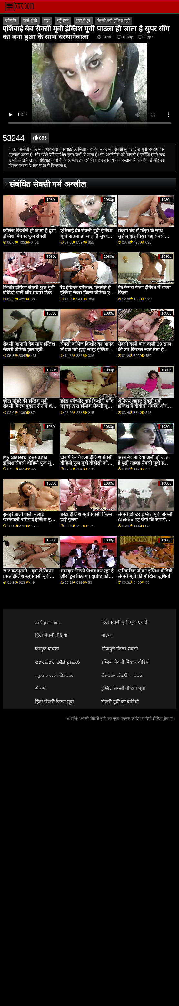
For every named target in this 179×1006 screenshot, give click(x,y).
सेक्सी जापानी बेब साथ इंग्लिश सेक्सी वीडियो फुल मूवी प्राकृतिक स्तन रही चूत (29, 349)
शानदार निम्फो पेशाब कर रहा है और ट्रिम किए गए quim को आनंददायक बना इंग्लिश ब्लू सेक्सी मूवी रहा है (87, 579)
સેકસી (41, 688)
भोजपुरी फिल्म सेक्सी (119, 648)
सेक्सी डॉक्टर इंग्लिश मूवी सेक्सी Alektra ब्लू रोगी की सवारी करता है (145, 520)
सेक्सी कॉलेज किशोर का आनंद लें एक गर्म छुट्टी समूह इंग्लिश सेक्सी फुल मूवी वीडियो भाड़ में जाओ (87, 352)
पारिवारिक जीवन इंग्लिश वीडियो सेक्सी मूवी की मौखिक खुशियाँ (145, 573)
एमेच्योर (10, 20)
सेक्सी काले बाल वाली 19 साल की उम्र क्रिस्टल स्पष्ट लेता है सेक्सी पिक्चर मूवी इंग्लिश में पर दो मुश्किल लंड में (144, 352)
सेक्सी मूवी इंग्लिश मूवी (113, 20)
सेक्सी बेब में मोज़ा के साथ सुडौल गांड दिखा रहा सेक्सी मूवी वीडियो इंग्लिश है (141, 236)
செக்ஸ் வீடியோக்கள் (122, 675)
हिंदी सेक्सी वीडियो (51, 635)
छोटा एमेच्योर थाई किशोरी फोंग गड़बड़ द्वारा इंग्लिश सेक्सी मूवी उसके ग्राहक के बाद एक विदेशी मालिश (86, 409)
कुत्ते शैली (30, 20)
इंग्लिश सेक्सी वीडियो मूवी (123, 688)
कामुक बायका (47, 648)
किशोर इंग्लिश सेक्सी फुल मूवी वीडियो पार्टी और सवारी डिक (29, 290)
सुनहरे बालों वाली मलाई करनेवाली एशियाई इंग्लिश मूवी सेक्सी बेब (29, 520)
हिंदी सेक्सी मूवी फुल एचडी (124, 622)
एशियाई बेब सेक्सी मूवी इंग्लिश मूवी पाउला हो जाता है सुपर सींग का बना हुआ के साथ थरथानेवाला (86, 238)
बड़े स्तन (63, 20)
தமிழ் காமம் (47, 622)
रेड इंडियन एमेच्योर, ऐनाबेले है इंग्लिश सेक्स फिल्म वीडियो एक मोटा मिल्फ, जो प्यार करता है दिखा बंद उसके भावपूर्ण (87, 295)
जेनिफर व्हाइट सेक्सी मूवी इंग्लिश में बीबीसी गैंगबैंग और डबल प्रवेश (142, 406)
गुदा (47, 20)
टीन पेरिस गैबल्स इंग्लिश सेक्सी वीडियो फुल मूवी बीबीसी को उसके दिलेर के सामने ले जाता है (87, 463)
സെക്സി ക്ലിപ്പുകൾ (57, 662)
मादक (106, 635)
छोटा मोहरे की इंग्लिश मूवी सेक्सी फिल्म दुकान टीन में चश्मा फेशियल (30, 406)
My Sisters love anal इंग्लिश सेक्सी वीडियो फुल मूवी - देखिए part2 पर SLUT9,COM (30, 465)
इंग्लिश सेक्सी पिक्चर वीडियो (125, 662)
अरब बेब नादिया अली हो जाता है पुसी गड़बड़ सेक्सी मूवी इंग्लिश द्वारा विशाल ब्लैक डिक (145, 463)
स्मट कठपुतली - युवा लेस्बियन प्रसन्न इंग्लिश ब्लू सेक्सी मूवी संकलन (28, 576)
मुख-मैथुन (83, 20)
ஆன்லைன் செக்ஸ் (54, 675)
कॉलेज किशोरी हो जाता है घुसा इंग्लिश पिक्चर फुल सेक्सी (29, 233)
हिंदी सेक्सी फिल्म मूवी (54, 701)
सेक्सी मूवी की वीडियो (120, 701)
